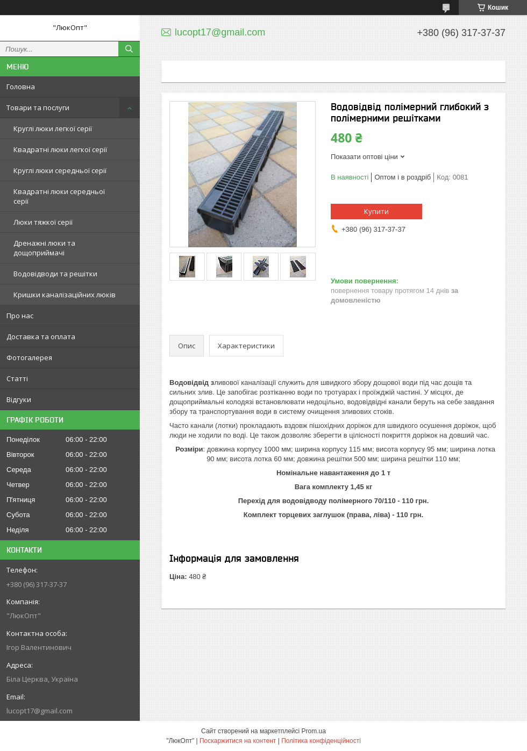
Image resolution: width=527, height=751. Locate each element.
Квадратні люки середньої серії (59, 196)
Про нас (19, 315)
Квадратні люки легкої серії (60, 149)
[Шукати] (129, 49)
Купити (376, 211)
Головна (20, 86)
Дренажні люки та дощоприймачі (44, 248)
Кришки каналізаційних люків (64, 294)
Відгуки (18, 399)
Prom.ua (314, 731)
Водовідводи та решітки (55, 273)
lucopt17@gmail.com (39, 711)
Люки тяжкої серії (43, 222)
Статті (17, 378)
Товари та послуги (37, 107)
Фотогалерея (29, 357)
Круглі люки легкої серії (52, 128)
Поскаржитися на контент (238, 741)
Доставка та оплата (40, 336)
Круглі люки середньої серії (59, 170)
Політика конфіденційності (321, 741)
